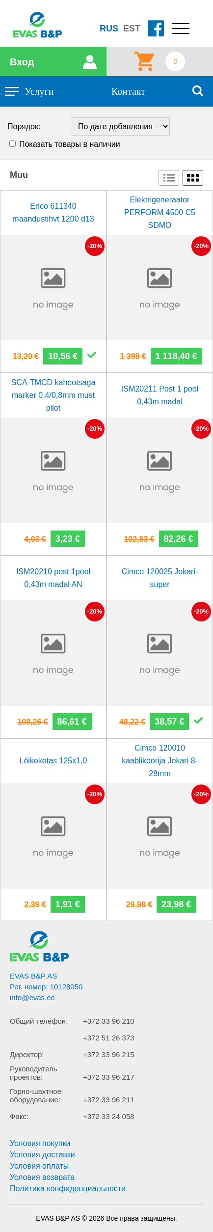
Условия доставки (42, 1154)
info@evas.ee (32, 997)
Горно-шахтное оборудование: (35, 1095)
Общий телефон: (39, 1021)
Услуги (39, 91)
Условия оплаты (39, 1166)
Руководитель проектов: (33, 1072)
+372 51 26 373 (108, 1038)
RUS (109, 28)
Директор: (27, 1054)
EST (131, 28)
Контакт (128, 91)
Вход (22, 61)
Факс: (19, 1116)
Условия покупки (40, 1143)
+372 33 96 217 (108, 1077)
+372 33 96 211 (108, 1099)
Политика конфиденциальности (68, 1188)
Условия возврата (42, 1177)
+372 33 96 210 (108, 1021)
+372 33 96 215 (108, 1054)
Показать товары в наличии (69, 144)
